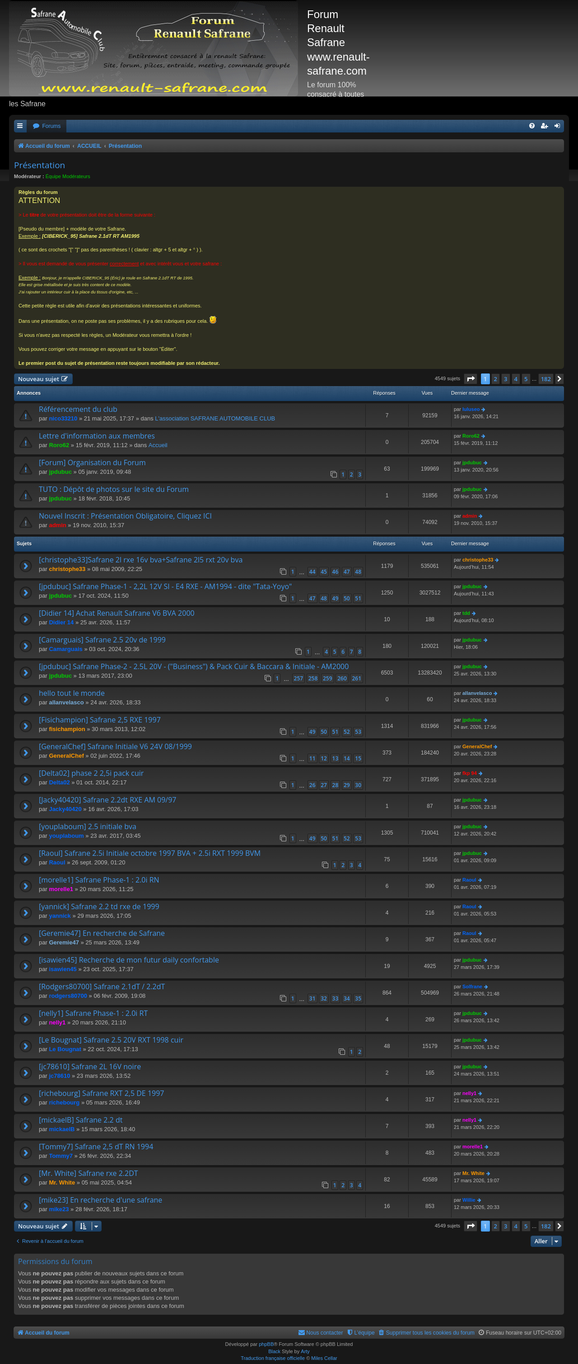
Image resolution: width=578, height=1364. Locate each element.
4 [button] (515, 379)
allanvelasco (66, 702)
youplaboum (66, 835)
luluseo (471, 409)
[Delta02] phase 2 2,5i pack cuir (91, 773)
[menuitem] (46, 126)
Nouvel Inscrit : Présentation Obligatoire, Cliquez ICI (125, 516)
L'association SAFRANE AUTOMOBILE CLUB (215, 418)
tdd (466, 613)
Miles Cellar (324, 1358)
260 (342, 678)
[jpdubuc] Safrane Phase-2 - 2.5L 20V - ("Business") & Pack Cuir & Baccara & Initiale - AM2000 (194, 666)
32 (324, 998)
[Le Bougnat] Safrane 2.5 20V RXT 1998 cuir (111, 1040)
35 (358, 998)
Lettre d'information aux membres (97, 436)
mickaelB (62, 1129)
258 (313, 678)
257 (298, 678)
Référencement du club (78, 409)
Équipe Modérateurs (68, 176)
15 (358, 758)
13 (335, 758)
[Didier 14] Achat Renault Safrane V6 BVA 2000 (117, 613)
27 (324, 785)
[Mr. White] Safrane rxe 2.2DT (88, 1173)
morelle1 (61, 889)
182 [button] (546, 379)
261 (356, 678)
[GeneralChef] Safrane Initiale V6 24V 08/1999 (115, 746)
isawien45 (62, 969)
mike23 (59, 1209)
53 (358, 732)
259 (327, 678)
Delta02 (59, 782)
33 (335, 998)
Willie (468, 1200)
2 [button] (495, 379)
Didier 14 (61, 622)
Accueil (158, 445)
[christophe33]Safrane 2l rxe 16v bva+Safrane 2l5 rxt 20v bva (140, 560)
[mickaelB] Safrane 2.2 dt (80, 1120)
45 (324, 572)
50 (347, 598)
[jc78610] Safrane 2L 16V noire (90, 1066)
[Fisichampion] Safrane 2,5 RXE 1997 (100, 720)
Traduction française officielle (273, 1358)
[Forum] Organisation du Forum (92, 462)
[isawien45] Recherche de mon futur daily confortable (129, 960)
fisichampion (67, 729)
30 (358, 785)
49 (335, 598)
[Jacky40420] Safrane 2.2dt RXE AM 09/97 (108, 800)
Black (274, 1351)
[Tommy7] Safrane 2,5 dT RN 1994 (96, 1147)
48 (358, 572)
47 (347, 572)
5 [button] (525, 379)
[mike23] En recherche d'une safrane (100, 1200)
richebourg (64, 1102)
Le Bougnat (65, 1049)
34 (347, 998)
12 (324, 758)
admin (57, 525)
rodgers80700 (68, 995)
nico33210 (63, 418)
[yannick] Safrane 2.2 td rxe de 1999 (99, 906)
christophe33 (67, 569)
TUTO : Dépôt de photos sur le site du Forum (114, 489)
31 (312, 998)
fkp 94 (469, 773)
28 (335, 785)
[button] (470, 378)
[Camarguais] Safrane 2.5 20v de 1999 (102, 640)
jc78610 (59, 1075)
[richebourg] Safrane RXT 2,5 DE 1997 (101, 1093)
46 (335, 572)
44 (312, 572)
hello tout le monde (72, 693)
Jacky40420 (65, 809)
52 (347, 732)
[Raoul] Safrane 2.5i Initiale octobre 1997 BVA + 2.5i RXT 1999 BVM (150, 853)
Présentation (39, 165)
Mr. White (62, 1182)
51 (358, 598)
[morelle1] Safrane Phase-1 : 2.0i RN (99, 880)
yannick (59, 915)
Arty (305, 1351)
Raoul (57, 862)
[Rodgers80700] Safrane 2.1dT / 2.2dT (102, 986)
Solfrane (472, 986)
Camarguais (65, 649)
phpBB (266, 1344)
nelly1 (57, 1022)
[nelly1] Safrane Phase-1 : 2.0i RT (93, 1013)
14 (347, 758)
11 (312, 758)
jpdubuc (60, 471)
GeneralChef (66, 755)
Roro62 (59, 445)
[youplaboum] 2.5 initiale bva (87, 826)
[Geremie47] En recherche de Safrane (102, 933)
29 (347, 785)
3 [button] (505, 379)
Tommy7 (61, 1155)
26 (312, 785)
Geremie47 (64, 942)
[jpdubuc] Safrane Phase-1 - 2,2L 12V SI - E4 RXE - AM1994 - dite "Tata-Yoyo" (165, 586)
